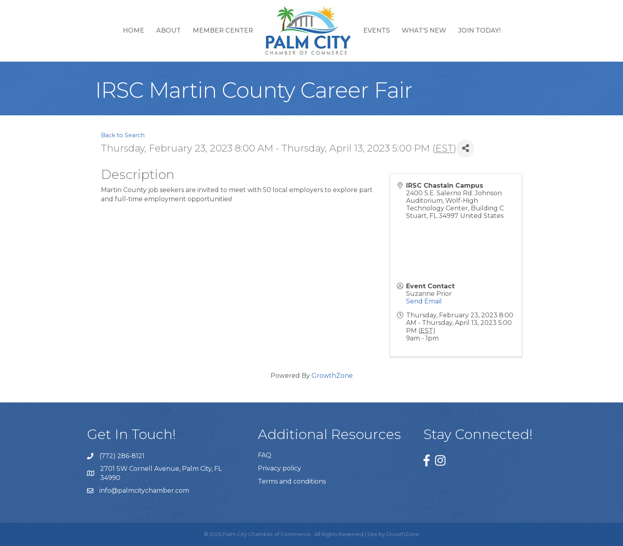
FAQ (264, 455)
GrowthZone (332, 375)
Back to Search (123, 135)
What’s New (424, 30)
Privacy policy (279, 468)
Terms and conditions (292, 481)
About (168, 30)
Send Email (424, 301)
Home (133, 30)
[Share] (465, 148)
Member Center (223, 30)
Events (376, 30)
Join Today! (479, 30)
